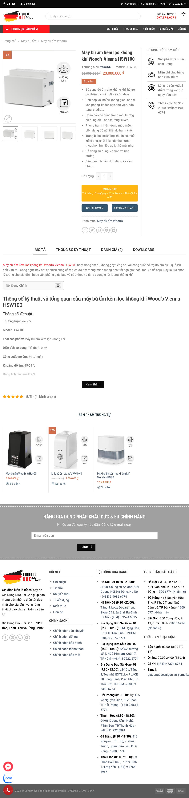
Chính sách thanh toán (68, 649)
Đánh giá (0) (112, 250)
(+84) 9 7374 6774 (112, 638)
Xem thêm (93, 384)
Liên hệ (58, 612)
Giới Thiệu (113, 28)
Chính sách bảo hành (67, 643)
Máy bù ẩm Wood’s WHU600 (21, 473)
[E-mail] (8, 4)
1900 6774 (117, 751)
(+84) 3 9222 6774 (176, 3)
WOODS (105, 67)
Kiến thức (149, 28)
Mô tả (40, 250)
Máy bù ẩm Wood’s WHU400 (66, 473)
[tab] (40, 250)
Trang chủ (9, 41)
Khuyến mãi (61, 594)
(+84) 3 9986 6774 (114, 596)
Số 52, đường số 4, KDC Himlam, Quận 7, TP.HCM (119, 653)
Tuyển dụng (61, 600)
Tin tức (58, 588)
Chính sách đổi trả (65, 636)
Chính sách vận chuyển (68, 631)
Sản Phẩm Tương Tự (94, 415)
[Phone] (8, 790)
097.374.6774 (166, 17)
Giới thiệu (59, 582)
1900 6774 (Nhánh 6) (171, 591)
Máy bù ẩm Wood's (54, 41)
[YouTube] (13, 4)
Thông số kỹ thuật (73, 250)
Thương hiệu (131, 28)
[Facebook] (4, 4)
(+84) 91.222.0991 (112, 730)
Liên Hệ (182, 28)
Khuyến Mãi (166, 28)
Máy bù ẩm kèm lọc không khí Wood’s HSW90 (113, 475)
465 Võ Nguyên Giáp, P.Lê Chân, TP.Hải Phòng (120, 700)
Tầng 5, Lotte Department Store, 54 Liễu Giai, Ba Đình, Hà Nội (118, 612)
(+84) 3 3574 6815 (124, 617)
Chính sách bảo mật (66, 655)
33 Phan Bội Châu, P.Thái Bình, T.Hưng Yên (118, 762)
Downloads (143, 250)
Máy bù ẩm (28, 41)
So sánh (89, 81)
